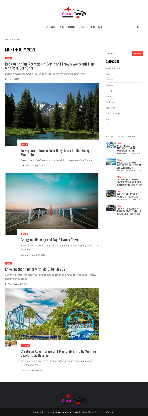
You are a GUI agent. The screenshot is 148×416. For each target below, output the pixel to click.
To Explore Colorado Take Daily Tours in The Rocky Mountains (55, 152)
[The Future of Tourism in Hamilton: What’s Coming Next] (111, 207)
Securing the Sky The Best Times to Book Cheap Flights (129, 181)
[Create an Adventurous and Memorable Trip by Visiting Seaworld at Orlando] (52, 317)
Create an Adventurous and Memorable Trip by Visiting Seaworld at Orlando (58, 353)
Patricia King (123, 170)
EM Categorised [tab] (128, 136)
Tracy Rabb (12, 284)
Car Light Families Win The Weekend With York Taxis (128, 195)
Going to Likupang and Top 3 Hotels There (50, 239)
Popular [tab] (109, 136)
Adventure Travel (94, 26)
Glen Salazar (123, 199)
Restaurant (111, 102)
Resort (109, 96)
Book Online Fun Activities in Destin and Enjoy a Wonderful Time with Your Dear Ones (50, 66)
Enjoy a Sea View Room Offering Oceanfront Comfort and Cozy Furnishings (129, 165)
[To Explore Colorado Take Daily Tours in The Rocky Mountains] (52, 114)
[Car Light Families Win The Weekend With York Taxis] (111, 193)
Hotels (61, 26)
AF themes (110, 412)
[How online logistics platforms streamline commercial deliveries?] (111, 145)
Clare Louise (28, 165)
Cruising (71, 26)
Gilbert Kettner (124, 185)
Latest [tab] (117, 136)
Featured (25, 345)
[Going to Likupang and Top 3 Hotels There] (52, 203)
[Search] (138, 27)
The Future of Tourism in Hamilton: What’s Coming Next (129, 210)
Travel (81, 26)
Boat (108, 74)
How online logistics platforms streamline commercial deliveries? (126, 148)
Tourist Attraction (114, 113)
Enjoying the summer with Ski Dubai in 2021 (36, 269)
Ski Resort (50, 26)
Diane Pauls (28, 255)
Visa (107, 124)
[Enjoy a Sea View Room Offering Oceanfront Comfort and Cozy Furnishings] (111, 161)
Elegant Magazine (95, 412)
